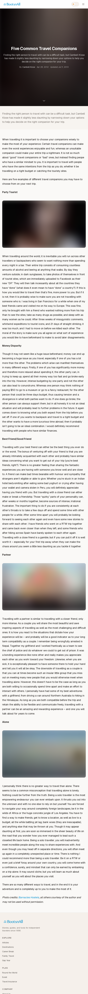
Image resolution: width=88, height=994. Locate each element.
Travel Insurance (9, 981)
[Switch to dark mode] (75, 4)
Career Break (8, 951)
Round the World (9, 972)
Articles (5, 942)
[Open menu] (83, 4)
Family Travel (8, 956)
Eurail (4, 977)
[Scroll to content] (44, 101)
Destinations (8, 947)
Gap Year (6, 960)
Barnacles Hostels (28, 897)
